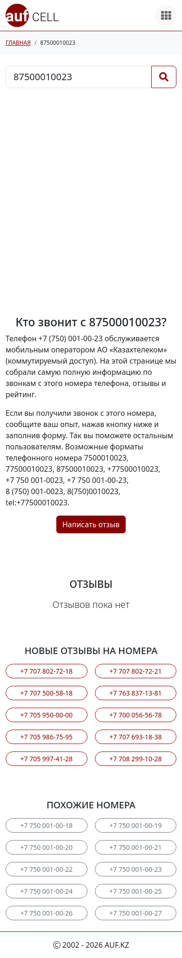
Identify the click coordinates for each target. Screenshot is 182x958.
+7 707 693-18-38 (135, 736)
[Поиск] (163, 77)
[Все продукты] (165, 15)
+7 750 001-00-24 (46, 891)
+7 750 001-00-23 (135, 869)
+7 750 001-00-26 (46, 913)
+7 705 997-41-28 (46, 758)
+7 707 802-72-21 (135, 671)
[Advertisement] (91, 201)
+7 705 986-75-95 (46, 736)
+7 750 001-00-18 (46, 825)
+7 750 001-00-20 (46, 847)
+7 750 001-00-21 (135, 847)
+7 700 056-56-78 (135, 714)
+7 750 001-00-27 (135, 913)
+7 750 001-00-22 (46, 869)
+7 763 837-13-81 (135, 693)
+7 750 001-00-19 (135, 825)
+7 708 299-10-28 (135, 758)
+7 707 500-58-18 (46, 693)
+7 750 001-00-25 (135, 891)
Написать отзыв (91, 524)
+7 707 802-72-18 (46, 671)
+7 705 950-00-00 (46, 714)
